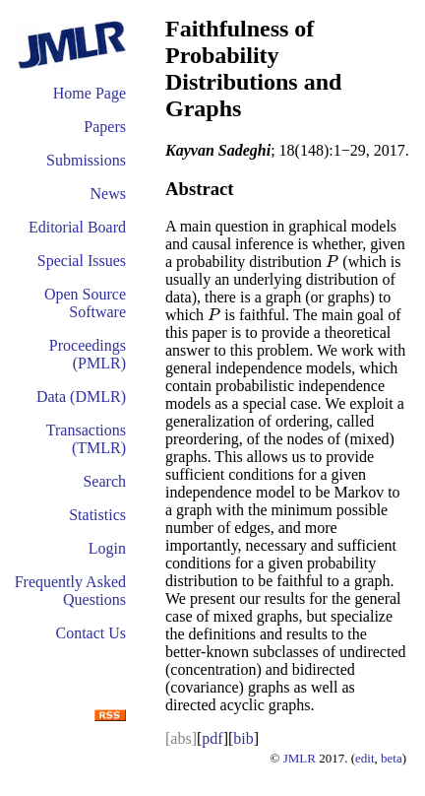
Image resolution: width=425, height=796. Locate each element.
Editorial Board (77, 227)
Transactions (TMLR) (86, 439)
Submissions (86, 160)
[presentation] (332, 261)
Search (104, 481)
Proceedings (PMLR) (87, 354)
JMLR (299, 758)
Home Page (89, 93)
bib (243, 738)
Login (107, 548)
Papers (105, 126)
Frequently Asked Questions (70, 590)
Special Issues (81, 260)
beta (391, 758)
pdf (212, 738)
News (108, 193)
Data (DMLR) (81, 396)
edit (365, 758)
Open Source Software (85, 303)
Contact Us (90, 633)
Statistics (97, 514)
